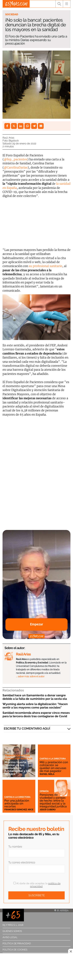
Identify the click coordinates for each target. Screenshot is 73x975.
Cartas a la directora (53, 758)
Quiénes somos (12, 931)
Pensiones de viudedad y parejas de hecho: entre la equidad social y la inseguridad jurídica (53, 800)
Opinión (44, 791)
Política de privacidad (17, 943)
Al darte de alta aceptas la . (37, 885)
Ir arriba (61, 910)
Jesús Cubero (48, 809)
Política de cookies (15, 949)
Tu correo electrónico (21, 862)
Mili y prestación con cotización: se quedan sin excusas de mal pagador (54, 766)
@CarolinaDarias (16, 167)
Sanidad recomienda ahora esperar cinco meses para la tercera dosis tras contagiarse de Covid (36, 714)
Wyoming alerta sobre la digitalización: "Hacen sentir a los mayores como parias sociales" (35, 705)
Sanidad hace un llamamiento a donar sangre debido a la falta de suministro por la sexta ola (35, 697)
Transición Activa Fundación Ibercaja (18, 757)
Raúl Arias (8, 137)
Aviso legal (10, 937)
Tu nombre (15, 846)
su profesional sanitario (45, 266)
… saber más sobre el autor (30, 676)
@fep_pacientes (15, 159)
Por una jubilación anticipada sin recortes (16, 803)
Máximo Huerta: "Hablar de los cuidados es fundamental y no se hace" (17, 768)
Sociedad (11, 14)
